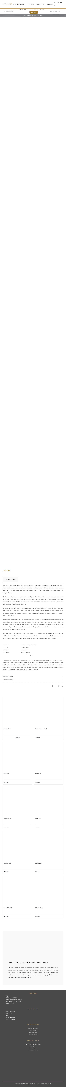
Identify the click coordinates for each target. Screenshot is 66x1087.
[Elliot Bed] (17, 756)
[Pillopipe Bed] (48, 890)
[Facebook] (52, 686)
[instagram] (58, 2)
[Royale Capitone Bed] (48, 711)
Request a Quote (11, 579)
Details (18, 737)
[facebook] (54, 2)
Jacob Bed (38, 818)
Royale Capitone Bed (41, 729)
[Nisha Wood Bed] (17, 890)
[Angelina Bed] (17, 801)
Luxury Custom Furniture (31, 962)
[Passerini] (7, 4)
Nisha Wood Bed (8, 908)
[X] (55, 686)
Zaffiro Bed (38, 863)
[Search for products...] (9, 11)
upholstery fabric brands (54, 633)
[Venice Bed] (48, 756)
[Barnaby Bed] (17, 846)
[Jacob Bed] (48, 801)
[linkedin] (61, 2)
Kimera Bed (7, 729)
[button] (33, 676)
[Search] (4, 11)
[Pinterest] (58, 686)
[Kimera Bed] (17, 711)
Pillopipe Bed (38, 908)
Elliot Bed (6, 773)
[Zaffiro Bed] (48, 846)
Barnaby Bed (7, 863)
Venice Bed (38, 773)
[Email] (61, 686)
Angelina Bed (7, 818)
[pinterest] (54, 5)
